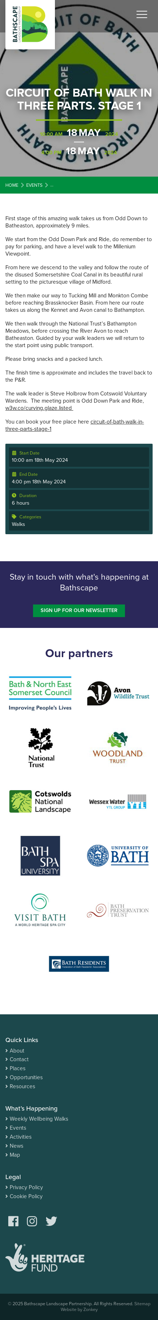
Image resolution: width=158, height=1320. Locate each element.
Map (15, 1155)
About (17, 1050)
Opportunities (26, 1077)
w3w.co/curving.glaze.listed (39, 408)
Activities (21, 1137)
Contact (19, 1059)
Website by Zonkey (79, 1309)
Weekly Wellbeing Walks (39, 1119)
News (16, 1146)
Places (17, 1068)
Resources (22, 1086)
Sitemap (142, 1304)
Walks (18, 524)
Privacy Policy (26, 1187)
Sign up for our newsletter (79, 610)
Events (18, 1128)
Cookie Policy (26, 1196)
